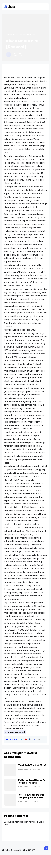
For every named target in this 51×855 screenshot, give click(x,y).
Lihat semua (8, 760)
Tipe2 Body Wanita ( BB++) (32, 765)
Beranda (10, 34)
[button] (39, 739)
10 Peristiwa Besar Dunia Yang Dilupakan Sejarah (31, 796)
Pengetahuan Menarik (25, 35)
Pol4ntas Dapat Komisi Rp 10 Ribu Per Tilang (32, 781)
